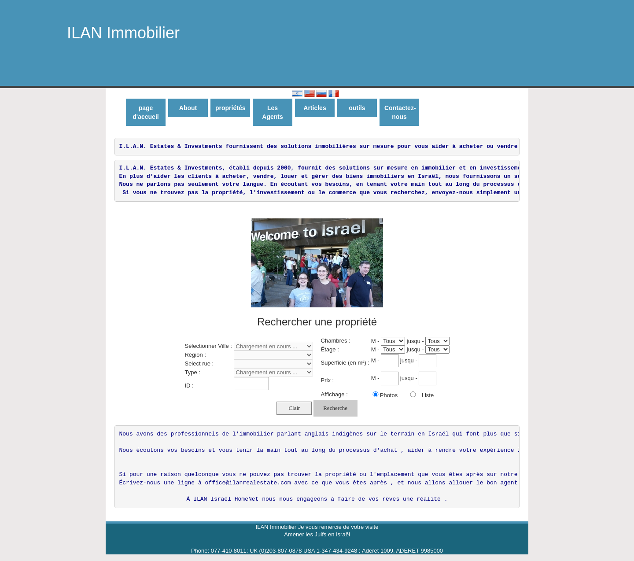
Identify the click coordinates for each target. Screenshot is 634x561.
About (188, 107)
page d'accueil (145, 112)
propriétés (230, 107)
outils (357, 107)
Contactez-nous (400, 112)
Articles (314, 107)
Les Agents (272, 112)
